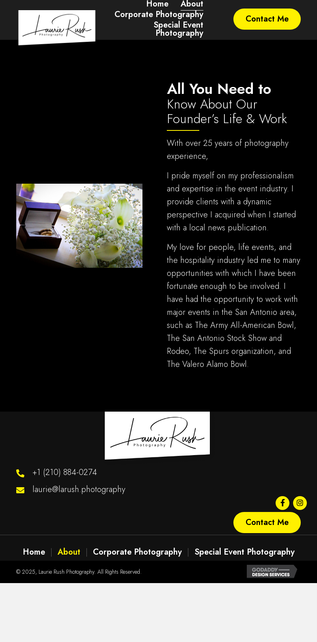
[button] (267, 19)
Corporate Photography (137, 552)
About (69, 552)
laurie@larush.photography (78, 489)
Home (34, 552)
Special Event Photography (244, 552)
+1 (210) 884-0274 (64, 472)
